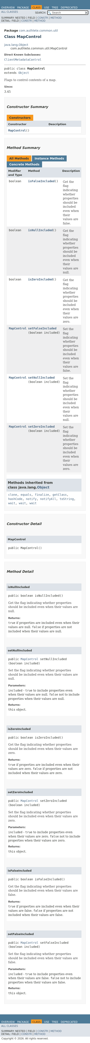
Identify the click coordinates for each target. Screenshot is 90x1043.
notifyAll (48, 499)
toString (67, 499)
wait (11, 503)
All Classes (9, 11)
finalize (42, 494)
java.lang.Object (16, 44)
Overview (8, 7)
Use (46, 7)
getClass (60, 494)
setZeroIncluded (41, 426)
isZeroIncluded (40, 279)
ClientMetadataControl (22, 59)
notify (31, 499)
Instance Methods (49, 158)
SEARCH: (40, 12)
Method (56, 17)
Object (23, 72)
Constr (42, 17)
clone (12, 494)
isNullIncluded (40, 230)
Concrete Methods (24, 164)
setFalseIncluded (42, 328)
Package (23, 7)
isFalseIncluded (41, 181)
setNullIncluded (41, 377)
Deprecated (69, 7)
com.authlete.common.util (38, 30)
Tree (55, 7)
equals (26, 494)
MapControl (17, 130)
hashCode (15, 499)
